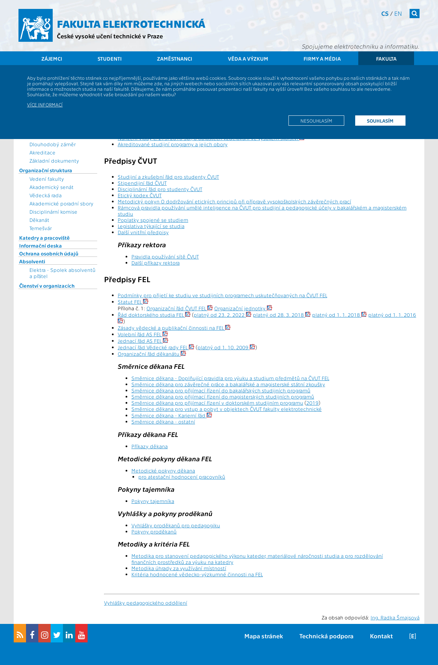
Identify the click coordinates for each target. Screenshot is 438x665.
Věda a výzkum (248, 58)
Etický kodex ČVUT (140, 195)
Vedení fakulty (46, 179)
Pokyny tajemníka (152, 501)
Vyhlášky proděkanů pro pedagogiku (175, 525)
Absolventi (32, 261)
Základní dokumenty (54, 161)
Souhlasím (380, 120)
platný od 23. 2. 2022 (223, 315)
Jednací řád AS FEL (143, 341)
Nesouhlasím (316, 120)
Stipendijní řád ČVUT (142, 183)
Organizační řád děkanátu (152, 354)
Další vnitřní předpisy (143, 232)
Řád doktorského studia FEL (154, 315)
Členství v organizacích (47, 286)
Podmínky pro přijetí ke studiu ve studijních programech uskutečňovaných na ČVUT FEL (222, 295)
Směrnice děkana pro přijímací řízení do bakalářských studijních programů (220, 390)
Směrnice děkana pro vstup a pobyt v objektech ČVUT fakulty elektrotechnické (226, 409)
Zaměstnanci (174, 58)
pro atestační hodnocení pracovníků (181, 477)
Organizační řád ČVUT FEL (179, 308)
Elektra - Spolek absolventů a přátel (62, 273)
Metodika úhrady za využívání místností (178, 568)
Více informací (45, 104)
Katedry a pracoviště (44, 238)
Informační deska (40, 245)
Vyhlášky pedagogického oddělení (145, 603)
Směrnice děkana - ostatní (163, 421)
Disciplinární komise (53, 212)
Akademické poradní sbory (61, 203)
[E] (412, 635)
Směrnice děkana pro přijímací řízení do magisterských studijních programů (222, 396)
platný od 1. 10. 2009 (226, 347)
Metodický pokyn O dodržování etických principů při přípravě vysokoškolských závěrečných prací (234, 201)
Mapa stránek (263, 635)
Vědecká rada (45, 195)
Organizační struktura (45, 170)
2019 (312, 403)
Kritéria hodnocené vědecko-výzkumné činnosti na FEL (197, 574)
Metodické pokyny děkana (163, 470)
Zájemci (51, 58)
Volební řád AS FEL (143, 334)
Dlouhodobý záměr (52, 144)
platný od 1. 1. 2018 (339, 315)
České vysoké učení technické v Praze (110, 35)
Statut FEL (133, 302)
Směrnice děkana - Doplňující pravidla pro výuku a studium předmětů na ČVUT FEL (230, 378)
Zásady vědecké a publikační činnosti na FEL (174, 328)
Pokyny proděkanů (154, 531)
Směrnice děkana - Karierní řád (171, 415)
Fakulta (386, 58)
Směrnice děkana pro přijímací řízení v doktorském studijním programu (217, 403)
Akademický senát (51, 187)
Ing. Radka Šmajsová (395, 617)
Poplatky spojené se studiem (153, 220)
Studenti (110, 58)
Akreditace (42, 152)
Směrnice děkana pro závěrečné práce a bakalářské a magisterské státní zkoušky (228, 384)
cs (385, 13)
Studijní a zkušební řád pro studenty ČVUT (168, 177)
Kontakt (381, 635)
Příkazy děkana (149, 446)
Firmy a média (322, 58)
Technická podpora (326, 635)
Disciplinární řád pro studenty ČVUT (160, 189)
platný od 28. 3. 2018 (282, 315)
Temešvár (40, 228)
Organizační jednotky (243, 308)
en (398, 13)
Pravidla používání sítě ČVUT (165, 256)
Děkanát (39, 220)
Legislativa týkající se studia (151, 226)
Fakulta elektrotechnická (131, 23)
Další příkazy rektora (155, 263)
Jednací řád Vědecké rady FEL (156, 347)
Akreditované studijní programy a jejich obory (173, 144)
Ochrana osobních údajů (48, 253)
